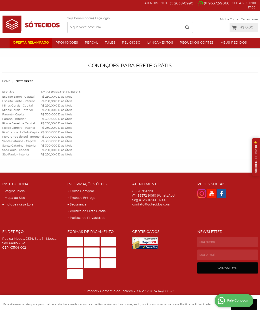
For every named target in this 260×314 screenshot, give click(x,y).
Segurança (78, 204)
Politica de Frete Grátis (88, 211)
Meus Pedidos (233, 42)
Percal (91, 42)
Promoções (67, 42)
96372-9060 (217, 3)
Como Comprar (82, 191)
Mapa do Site (15, 197)
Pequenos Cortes (197, 42)
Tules (110, 42)
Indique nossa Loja (19, 204)
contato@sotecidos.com (151, 204)
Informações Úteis (87, 184)
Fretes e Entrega (83, 197)
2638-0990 (181, 3)
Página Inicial (15, 191)
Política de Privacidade (87, 217)
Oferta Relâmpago (31, 42)
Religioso (131, 42)
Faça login (102, 18)
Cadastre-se (249, 19)
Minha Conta (229, 19)
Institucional (16, 184)
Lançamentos (160, 42)
